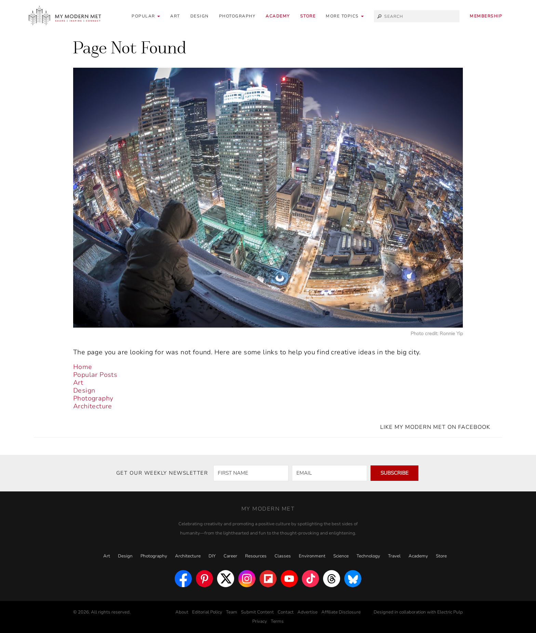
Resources (256, 556)
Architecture (92, 406)
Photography (237, 16)
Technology (368, 556)
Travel (394, 556)
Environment (312, 556)
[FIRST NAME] (251, 473)
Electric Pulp (450, 612)
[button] (345, 16)
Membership (486, 16)
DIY (212, 556)
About (181, 612)
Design (199, 16)
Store (308, 16)
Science (341, 556)
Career (230, 556)
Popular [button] (146, 16)
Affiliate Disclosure (341, 612)
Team (231, 612)
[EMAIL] (329, 473)
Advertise (307, 612)
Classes (282, 556)
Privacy (259, 621)
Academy (278, 16)
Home (82, 366)
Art (175, 16)
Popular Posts (95, 374)
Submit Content (257, 612)
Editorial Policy (207, 612)
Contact (286, 612)
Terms (277, 621)
